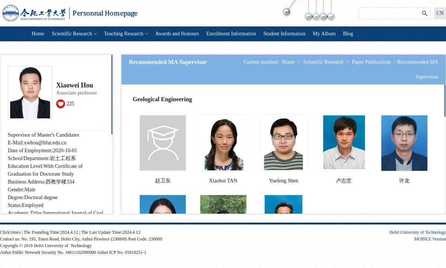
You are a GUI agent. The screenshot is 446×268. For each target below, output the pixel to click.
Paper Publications (371, 62)
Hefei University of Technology (417, 232)
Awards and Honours (177, 33)
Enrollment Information (231, 33)
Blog (348, 33)
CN (439, 13)
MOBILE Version (430, 239)
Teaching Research (126, 33)
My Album (324, 33)
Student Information (285, 33)
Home (38, 33)
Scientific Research (74, 33)
